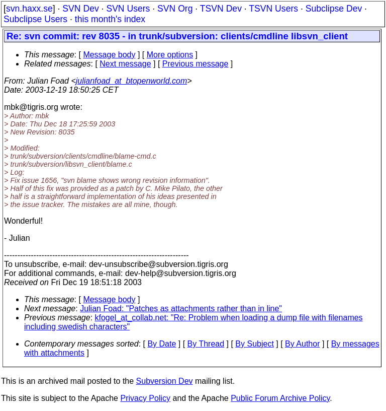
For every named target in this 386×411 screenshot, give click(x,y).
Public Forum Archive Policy (280, 398)
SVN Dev (80, 9)
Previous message (195, 63)
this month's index (110, 19)
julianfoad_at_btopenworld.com (131, 81)
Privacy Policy (145, 398)
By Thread (206, 343)
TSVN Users (273, 9)
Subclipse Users (35, 19)
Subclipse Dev (334, 9)
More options (170, 54)
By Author (302, 343)
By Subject (254, 343)
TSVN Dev (221, 9)
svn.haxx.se (29, 9)
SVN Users (128, 9)
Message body (109, 54)
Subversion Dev (164, 381)
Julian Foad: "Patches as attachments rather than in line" (181, 308)
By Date (161, 343)
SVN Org (174, 9)
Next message (125, 63)
